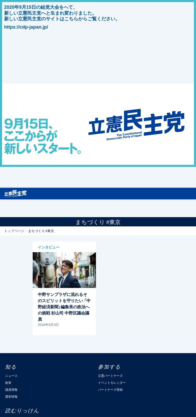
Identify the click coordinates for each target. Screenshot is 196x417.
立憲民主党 (15, 193)
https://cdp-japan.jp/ (26, 27)
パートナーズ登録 (110, 389)
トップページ (14, 230)
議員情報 (11, 389)
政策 (8, 382)
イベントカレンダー (112, 382)
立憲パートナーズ (110, 375)
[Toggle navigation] (189, 193)
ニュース (11, 375)
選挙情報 (11, 396)
